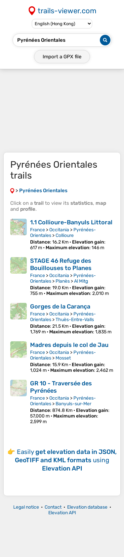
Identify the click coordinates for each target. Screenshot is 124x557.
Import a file (62, 57)
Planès (63, 281)
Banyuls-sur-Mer (73, 404)
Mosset (63, 358)
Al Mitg (81, 281)
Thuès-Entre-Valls (75, 319)
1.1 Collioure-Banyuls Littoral (71, 222)
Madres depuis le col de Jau (69, 345)
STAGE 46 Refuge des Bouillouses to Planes (61, 264)
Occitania (59, 230)
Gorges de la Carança (60, 306)
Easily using (66, 460)
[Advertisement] (62, 111)
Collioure (65, 235)
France (37, 230)
